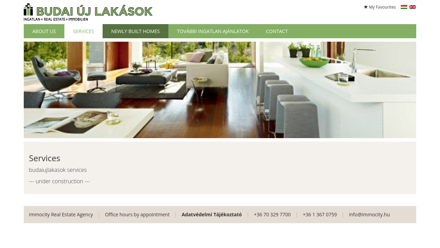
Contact (276, 31)
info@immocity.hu (369, 214)
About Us (44, 31)
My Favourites (380, 7)
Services (83, 31)
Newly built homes (135, 31)
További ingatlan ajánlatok (213, 31)
